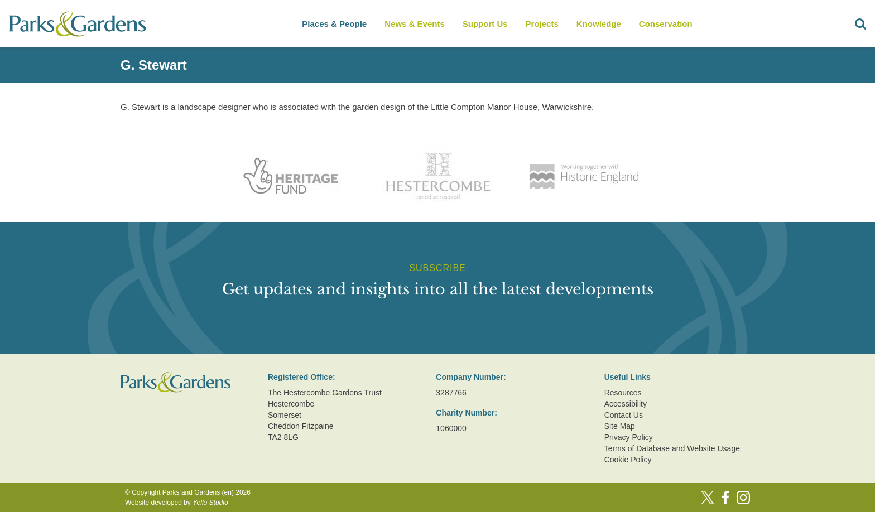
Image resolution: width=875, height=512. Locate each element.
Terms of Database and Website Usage (672, 448)
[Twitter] (707, 497)
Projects (542, 23)
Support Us (485, 23)
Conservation (666, 23)
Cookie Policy (628, 459)
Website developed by (176, 502)
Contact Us (623, 414)
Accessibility (625, 403)
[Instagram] (743, 497)
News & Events (414, 23)
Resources (623, 392)
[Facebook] (725, 497)
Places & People (334, 23)
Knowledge (598, 23)
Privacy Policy (628, 437)
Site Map (619, 426)
